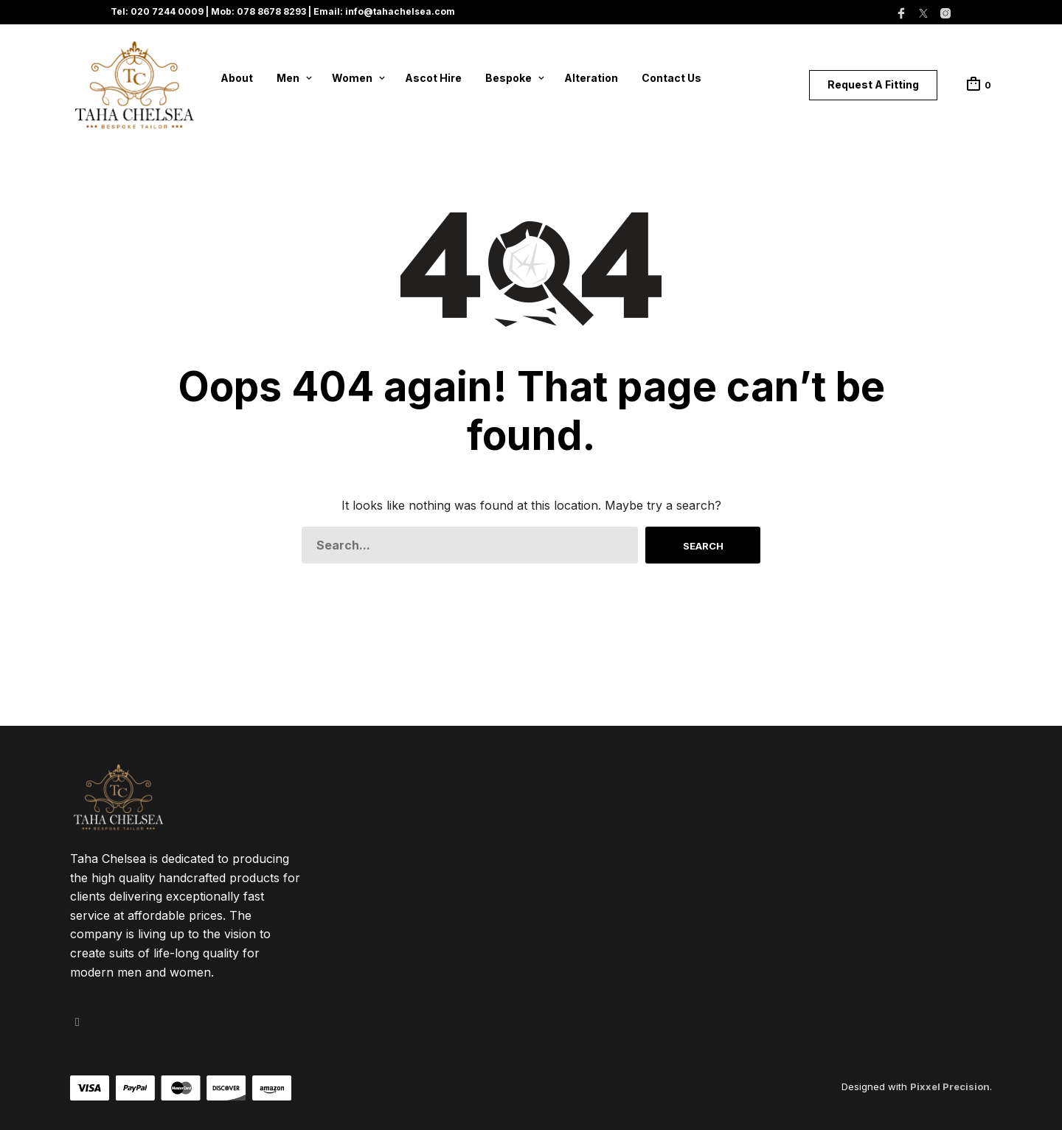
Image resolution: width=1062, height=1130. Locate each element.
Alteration (591, 78)
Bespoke (508, 78)
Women (352, 78)
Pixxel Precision (950, 1086)
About (237, 78)
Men (288, 78)
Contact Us (671, 78)
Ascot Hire (433, 78)
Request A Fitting (873, 84)
